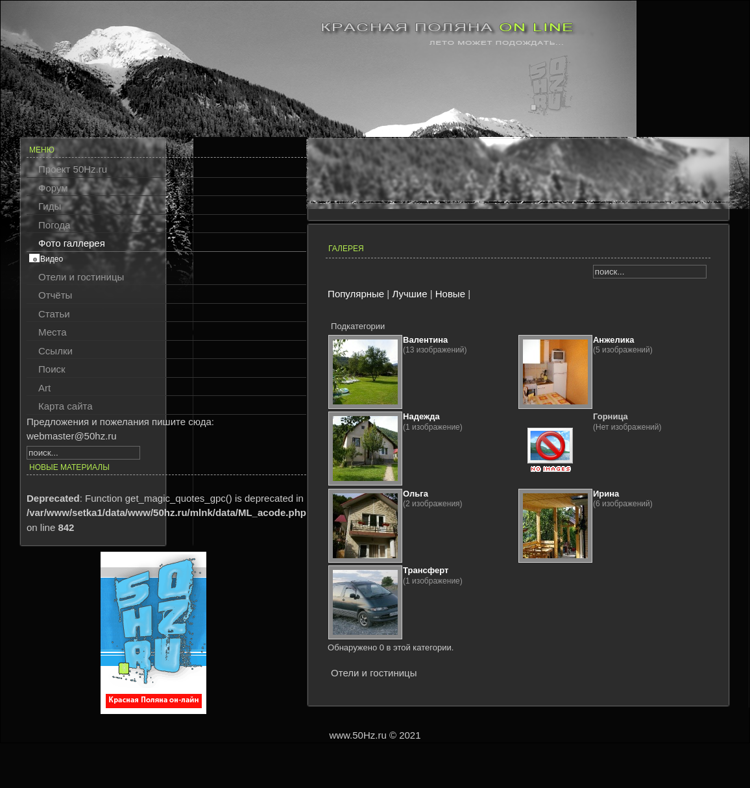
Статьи (54, 313)
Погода (54, 224)
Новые (450, 293)
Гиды (49, 206)
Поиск (52, 369)
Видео (51, 259)
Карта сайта (65, 406)
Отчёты (55, 295)
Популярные (356, 293)
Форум (53, 187)
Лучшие (409, 293)
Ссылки (55, 350)
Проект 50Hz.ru (72, 169)
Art (44, 387)
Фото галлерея (71, 243)
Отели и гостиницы (81, 276)
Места (52, 332)
